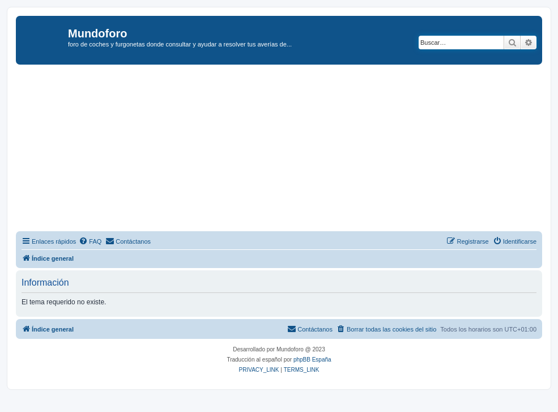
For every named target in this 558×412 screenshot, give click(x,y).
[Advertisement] (287, 149)
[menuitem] (90, 241)
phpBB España (312, 359)
